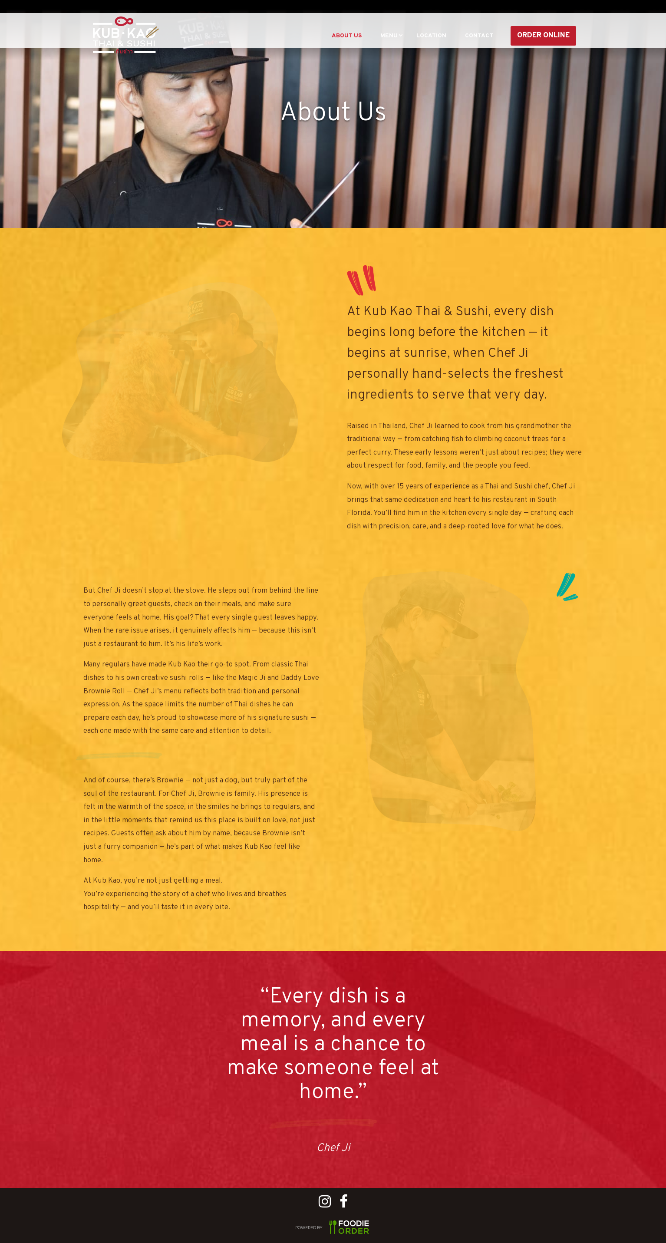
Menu (367, 35)
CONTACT (474, 35)
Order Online (543, 35)
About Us (316, 35)
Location (417, 35)
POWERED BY (333, 1228)
